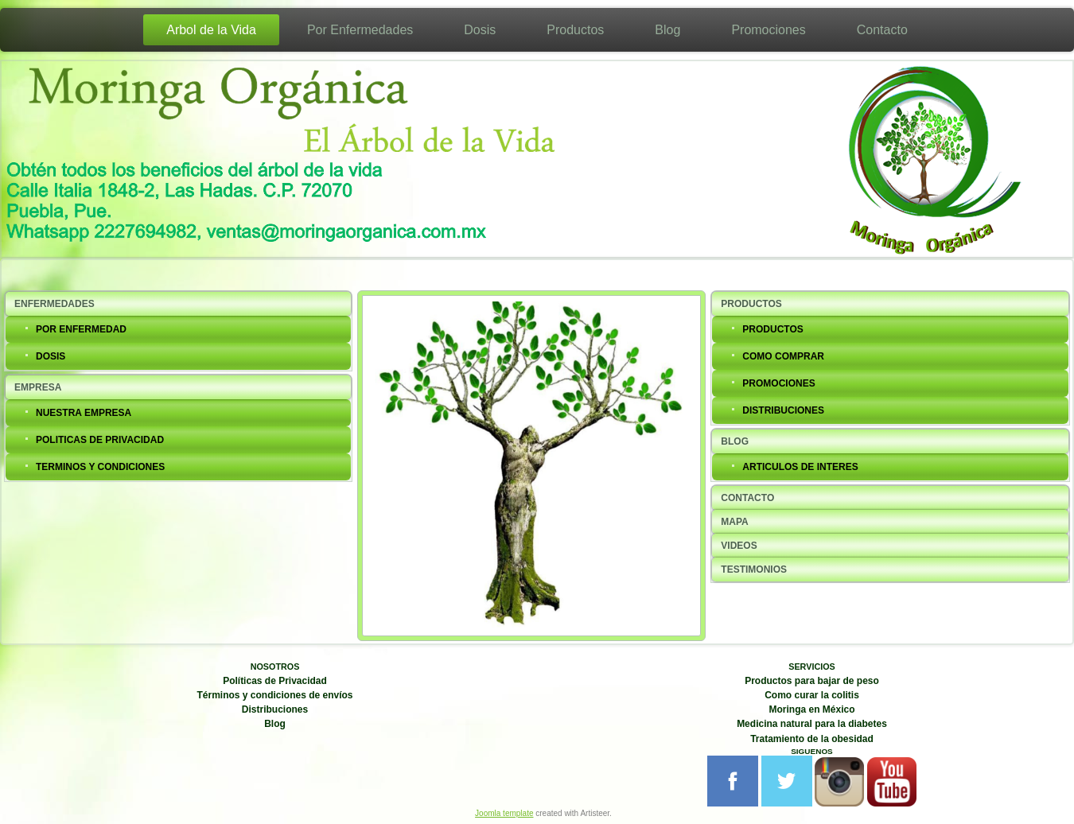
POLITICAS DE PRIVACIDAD (100, 439)
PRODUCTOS (751, 303)
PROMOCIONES (778, 383)
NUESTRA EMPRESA (83, 412)
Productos (575, 30)
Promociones (768, 30)
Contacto (882, 30)
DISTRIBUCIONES (783, 410)
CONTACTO (747, 497)
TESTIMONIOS (754, 569)
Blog (667, 30)
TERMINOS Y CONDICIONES (100, 466)
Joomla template (504, 813)
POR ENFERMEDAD (81, 329)
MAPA (734, 521)
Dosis (480, 30)
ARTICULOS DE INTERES (800, 466)
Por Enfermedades (360, 30)
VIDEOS (739, 545)
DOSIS (50, 356)
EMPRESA (37, 387)
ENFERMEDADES (54, 303)
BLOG (735, 441)
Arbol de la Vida (211, 30)
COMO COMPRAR (783, 356)
